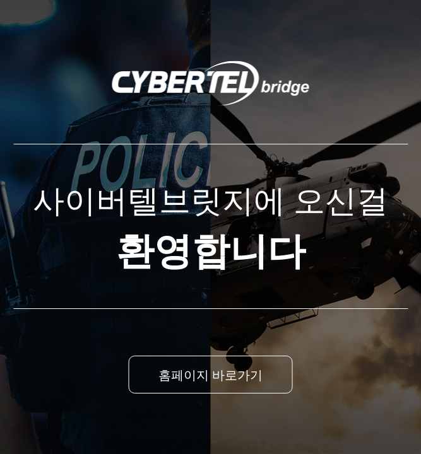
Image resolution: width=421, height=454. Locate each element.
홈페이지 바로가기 (210, 375)
